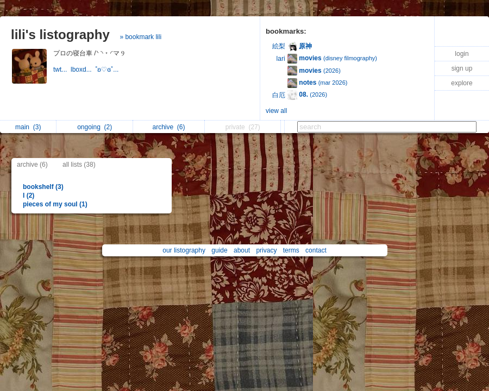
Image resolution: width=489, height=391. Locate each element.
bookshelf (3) (43, 187)
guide (219, 250)
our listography (183, 250)
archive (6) (32, 164)
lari (281, 58)
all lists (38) (79, 164)
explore (461, 83)
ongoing (94, 127)
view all (276, 111)
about (242, 250)
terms (291, 250)
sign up (462, 68)
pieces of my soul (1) (55, 204)
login (461, 54)
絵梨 (278, 46)
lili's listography (60, 34)
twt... (62, 69)
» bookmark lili (140, 37)
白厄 (278, 95)
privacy (266, 250)
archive (168, 127)
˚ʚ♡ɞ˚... (107, 69)
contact (316, 250)
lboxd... (83, 69)
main (28, 127)
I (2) (28, 195)
